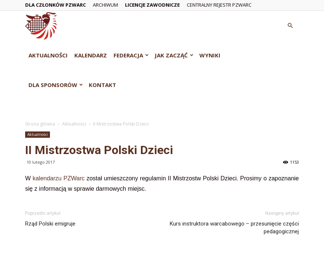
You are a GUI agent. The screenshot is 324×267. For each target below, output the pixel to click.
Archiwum (105, 4)
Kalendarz (90, 55)
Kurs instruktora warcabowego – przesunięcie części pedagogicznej (234, 227)
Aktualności (48, 55)
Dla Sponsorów (55, 85)
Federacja (131, 55)
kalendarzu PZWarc (59, 178)
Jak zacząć (174, 55)
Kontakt (102, 85)
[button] (290, 25)
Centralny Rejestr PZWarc (219, 4)
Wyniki (209, 55)
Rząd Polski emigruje (50, 223)
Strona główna (40, 124)
